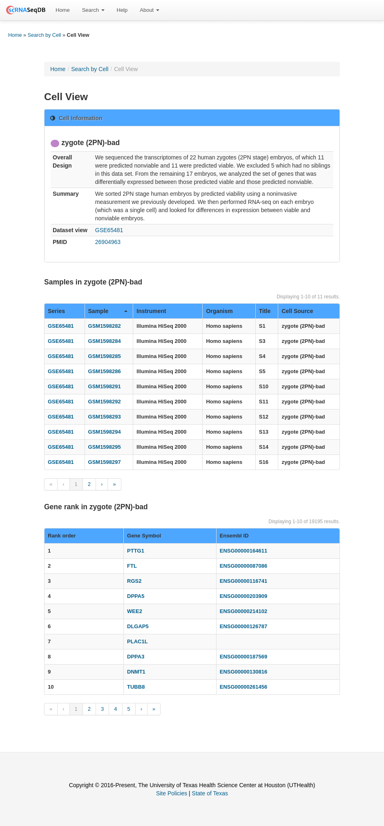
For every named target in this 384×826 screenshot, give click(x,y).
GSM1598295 (104, 447)
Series (56, 311)
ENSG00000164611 (243, 551)
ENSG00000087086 (243, 566)
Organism (219, 311)
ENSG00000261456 (243, 687)
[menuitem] (62, 10)
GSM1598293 (104, 417)
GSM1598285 (104, 356)
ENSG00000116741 (243, 581)
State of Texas (210, 793)
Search (93, 10)
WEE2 (134, 611)
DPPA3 (135, 657)
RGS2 (134, 581)
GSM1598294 (104, 432)
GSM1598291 (104, 386)
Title (265, 311)
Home (63, 10)
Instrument (151, 311)
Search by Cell (44, 35)
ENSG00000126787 (243, 626)
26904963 (108, 242)
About (149, 10)
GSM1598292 (104, 401)
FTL (132, 566)
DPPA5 (135, 596)
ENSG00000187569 (243, 657)
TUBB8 (136, 687)
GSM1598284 (104, 341)
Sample (108, 311)
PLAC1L (137, 641)
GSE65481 (109, 230)
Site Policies (171, 793)
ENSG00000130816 (243, 672)
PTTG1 (135, 551)
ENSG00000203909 (243, 596)
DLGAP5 (138, 626)
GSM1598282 (104, 326)
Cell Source (297, 311)
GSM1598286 (104, 371)
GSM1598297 (104, 462)
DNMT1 (136, 672)
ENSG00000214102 (243, 611)
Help (122, 10)
